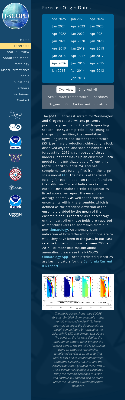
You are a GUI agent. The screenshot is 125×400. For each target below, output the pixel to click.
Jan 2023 (97, 26)
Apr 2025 (59, 19)
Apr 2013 (97, 70)
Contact (23, 100)
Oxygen (54, 104)
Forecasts (21, 46)
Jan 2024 (59, 26)
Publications (19, 82)
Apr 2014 (78, 70)
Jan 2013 (78, 78)
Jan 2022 (78, 34)
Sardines (101, 97)
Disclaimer (20, 94)
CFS (65, 175)
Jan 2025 (78, 19)
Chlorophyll (88, 89)
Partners (22, 88)
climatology (59, 230)
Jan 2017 (97, 56)
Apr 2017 (78, 56)
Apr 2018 (97, 48)
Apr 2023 (78, 26)
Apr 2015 (97, 63)
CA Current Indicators (90, 104)
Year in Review (17, 52)
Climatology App (55, 257)
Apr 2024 (97, 19)
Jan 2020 (97, 41)
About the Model (16, 58)
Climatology (20, 64)
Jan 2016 (78, 63)
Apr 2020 (78, 41)
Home (24, 40)
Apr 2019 (59, 48)
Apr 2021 (97, 34)
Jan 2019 (78, 48)
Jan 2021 (59, 41)
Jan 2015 (58, 70)
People (23, 76)
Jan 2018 (59, 56)
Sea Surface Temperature (68, 97)
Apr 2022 (59, 34)
